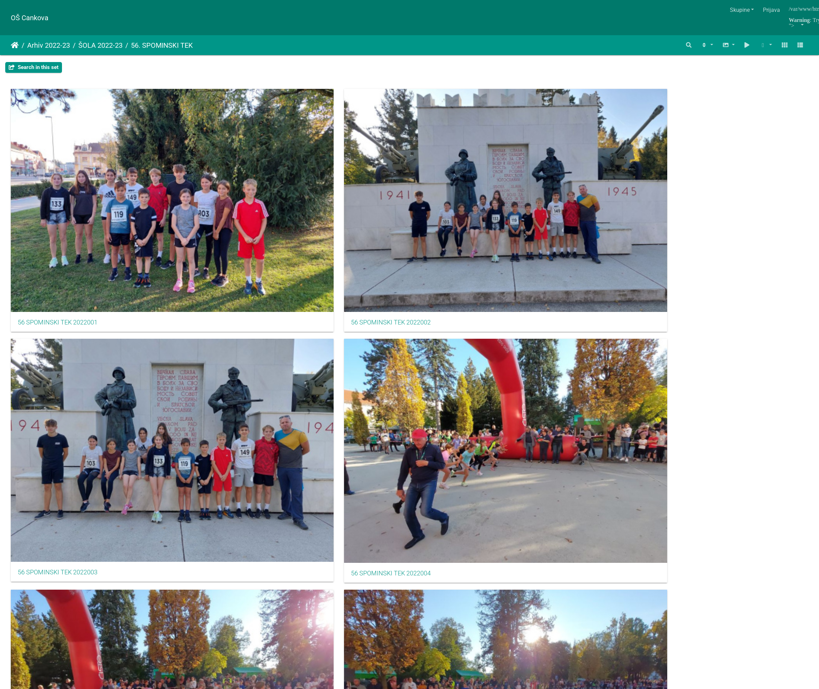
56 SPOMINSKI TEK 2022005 (596, 185)
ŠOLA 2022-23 (100, 45)
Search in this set (33, 67)
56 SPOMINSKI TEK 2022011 (596, 298)
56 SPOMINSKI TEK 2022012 (731, 298)
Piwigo (426, 473)
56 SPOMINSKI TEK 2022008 (192, 298)
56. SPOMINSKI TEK (162, 45)
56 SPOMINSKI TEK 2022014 (192, 411)
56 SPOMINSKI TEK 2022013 (58, 411)
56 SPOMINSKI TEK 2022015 (327, 411)
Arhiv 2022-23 (48, 45)
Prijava (771, 10)
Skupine (740, 10)
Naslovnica (15, 45)
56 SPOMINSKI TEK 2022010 (461, 298)
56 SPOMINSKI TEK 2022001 (58, 185)
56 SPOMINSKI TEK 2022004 (461, 185)
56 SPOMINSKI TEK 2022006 (731, 185)
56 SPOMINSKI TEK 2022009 (327, 298)
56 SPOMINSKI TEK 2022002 (192, 185)
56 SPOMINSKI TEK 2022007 (58, 298)
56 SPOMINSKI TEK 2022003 (327, 185)
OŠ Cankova (29, 18)
